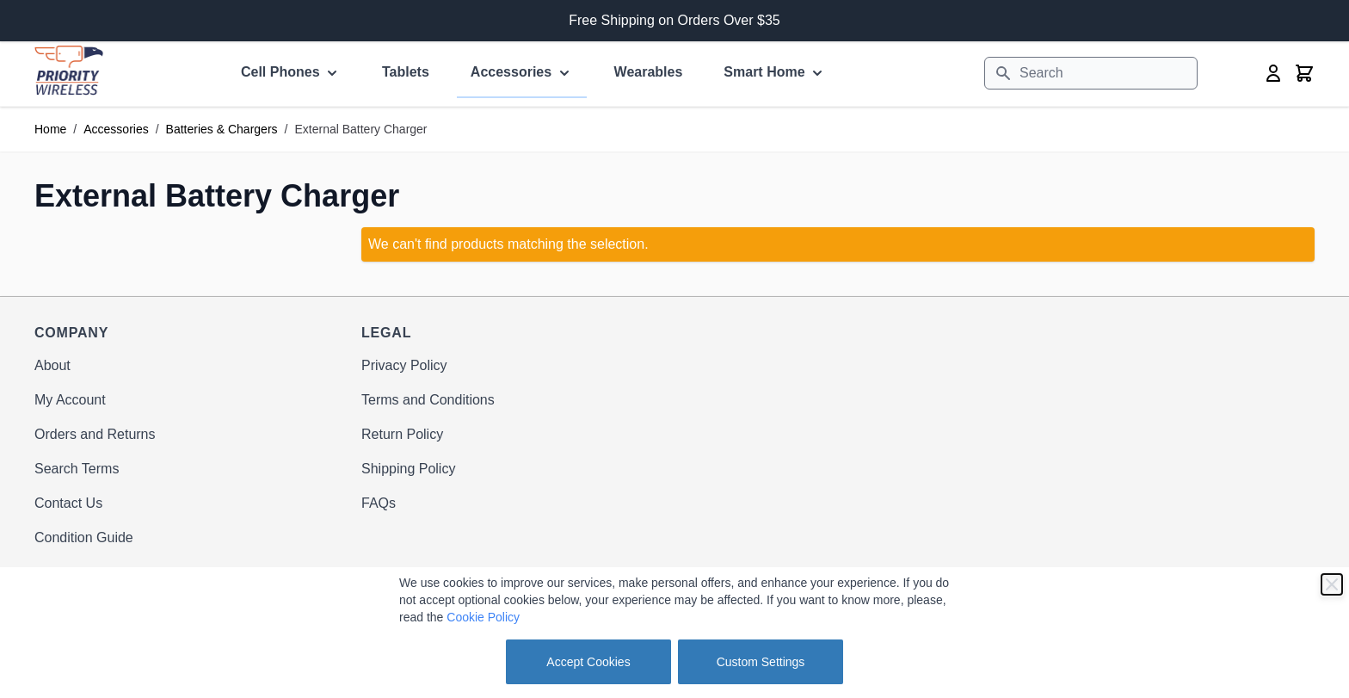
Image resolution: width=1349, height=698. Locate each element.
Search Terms (76, 468)
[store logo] (68, 70)
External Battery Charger (360, 129)
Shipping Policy (408, 468)
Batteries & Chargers (222, 129)
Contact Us (68, 503)
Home (50, 129)
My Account (70, 399)
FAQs (378, 503)
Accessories (115, 129)
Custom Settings (761, 662)
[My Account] (1273, 73)
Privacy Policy (404, 365)
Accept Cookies (588, 662)
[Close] (1331, 584)
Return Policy (402, 434)
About (52, 365)
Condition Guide (83, 537)
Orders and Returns (95, 434)
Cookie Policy (483, 617)
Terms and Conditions (428, 399)
